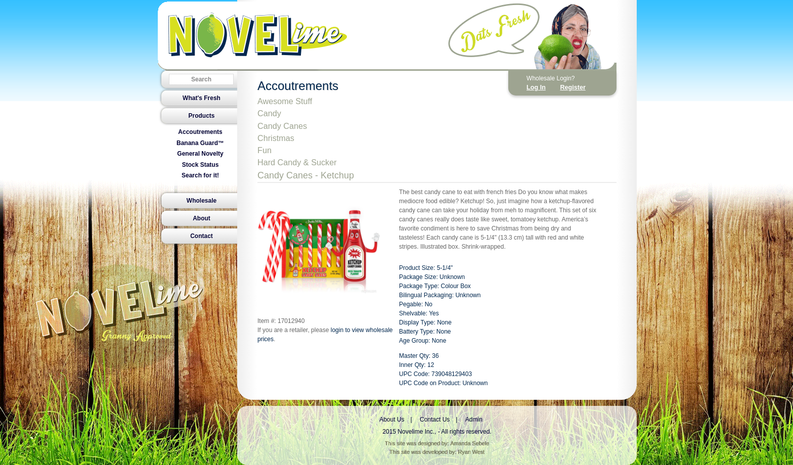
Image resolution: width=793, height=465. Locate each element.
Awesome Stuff (284, 101)
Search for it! (200, 175)
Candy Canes (282, 125)
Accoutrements (200, 131)
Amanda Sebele (469, 443)
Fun (264, 150)
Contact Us (435, 419)
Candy (269, 113)
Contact (201, 236)
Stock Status (200, 164)
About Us (391, 419)
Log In (536, 87)
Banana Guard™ (200, 143)
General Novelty (200, 153)
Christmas (275, 138)
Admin (473, 419)
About (201, 218)
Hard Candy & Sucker (297, 162)
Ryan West (471, 452)
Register (572, 87)
